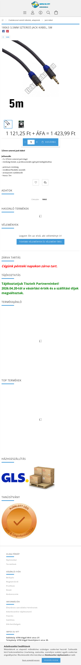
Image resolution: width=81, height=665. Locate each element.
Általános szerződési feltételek (22, 607)
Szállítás (10, 620)
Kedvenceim (12, 594)
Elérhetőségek (13, 624)
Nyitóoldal (11, 560)
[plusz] (37, 142)
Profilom (10, 586)
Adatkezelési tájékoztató (19, 611)
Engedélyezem (51, 660)
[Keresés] (48, 12)
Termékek (11, 564)
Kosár (9, 590)
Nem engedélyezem (31, 660)
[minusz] (25, 142)
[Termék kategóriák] (25, 12)
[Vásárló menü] (40, 12)
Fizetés (9, 616)
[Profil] (33, 12)
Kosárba (50, 142)
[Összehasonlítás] (45, 182)
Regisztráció (12, 581)
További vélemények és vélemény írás (40, 241)
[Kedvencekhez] (36, 182)
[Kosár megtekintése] (56, 12)
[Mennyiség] (31, 142)
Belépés (10, 577)
